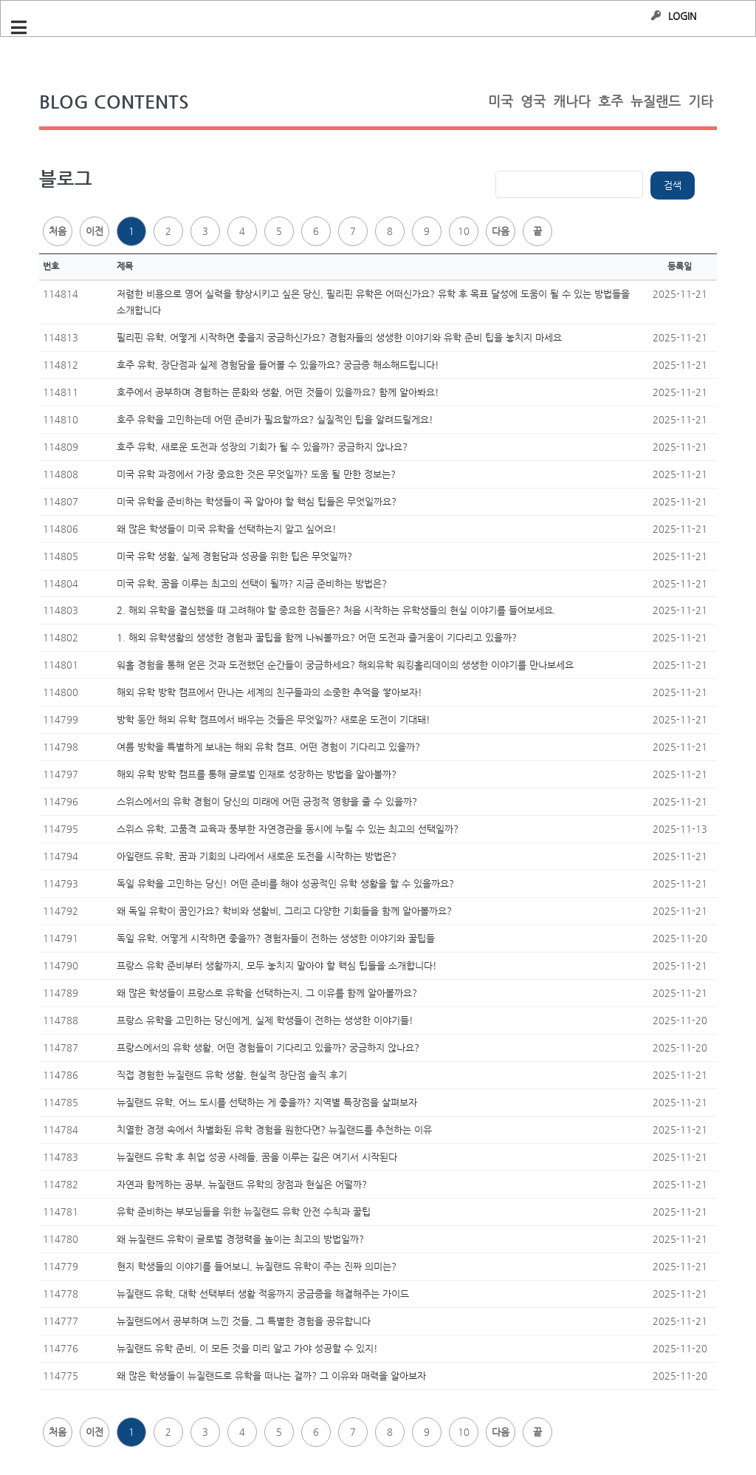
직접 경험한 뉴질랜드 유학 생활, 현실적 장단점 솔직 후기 (232, 1074)
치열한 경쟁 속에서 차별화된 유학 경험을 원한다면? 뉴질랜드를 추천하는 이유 (274, 1129)
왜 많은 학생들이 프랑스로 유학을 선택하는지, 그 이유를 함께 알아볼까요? (267, 992)
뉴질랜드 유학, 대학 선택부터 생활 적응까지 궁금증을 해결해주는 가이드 (263, 1293)
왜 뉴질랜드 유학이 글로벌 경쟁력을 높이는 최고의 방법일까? (240, 1238)
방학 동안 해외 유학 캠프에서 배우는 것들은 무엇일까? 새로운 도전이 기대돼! (273, 719)
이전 (94, 230)
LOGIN (682, 15)
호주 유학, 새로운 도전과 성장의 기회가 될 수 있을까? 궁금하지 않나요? (262, 446)
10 (464, 230)
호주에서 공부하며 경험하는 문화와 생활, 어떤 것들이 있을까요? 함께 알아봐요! (278, 392)
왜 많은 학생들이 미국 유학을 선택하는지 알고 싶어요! (227, 528)
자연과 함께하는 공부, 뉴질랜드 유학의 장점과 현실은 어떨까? (242, 1184)
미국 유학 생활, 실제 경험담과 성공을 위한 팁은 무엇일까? (234, 556)
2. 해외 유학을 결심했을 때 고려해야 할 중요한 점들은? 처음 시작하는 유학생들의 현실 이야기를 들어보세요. (336, 610)
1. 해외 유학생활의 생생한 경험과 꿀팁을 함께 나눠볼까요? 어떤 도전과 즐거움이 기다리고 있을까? (317, 637)
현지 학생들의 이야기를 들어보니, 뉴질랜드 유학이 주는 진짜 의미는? (256, 1266)
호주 (610, 101)
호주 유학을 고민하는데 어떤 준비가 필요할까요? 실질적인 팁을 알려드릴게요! (275, 419)
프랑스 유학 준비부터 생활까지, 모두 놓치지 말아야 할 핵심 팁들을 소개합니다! (277, 965)
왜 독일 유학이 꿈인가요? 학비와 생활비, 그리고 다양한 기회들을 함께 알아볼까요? (284, 910)
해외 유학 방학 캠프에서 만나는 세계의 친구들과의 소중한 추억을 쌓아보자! (269, 692)
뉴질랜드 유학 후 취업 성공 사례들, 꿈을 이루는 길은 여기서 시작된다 (257, 1156)
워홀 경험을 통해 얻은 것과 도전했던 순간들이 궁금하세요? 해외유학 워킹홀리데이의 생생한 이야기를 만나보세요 (345, 664)
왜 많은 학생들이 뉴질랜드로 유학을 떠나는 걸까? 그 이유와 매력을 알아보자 (271, 1375)
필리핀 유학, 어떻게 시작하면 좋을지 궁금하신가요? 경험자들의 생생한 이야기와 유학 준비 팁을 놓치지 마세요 (339, 337)
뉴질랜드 (655, 101)
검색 (672, 185)
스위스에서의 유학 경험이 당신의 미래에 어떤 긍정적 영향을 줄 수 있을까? (267, 801)
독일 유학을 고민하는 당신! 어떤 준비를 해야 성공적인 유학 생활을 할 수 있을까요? (285, 883)
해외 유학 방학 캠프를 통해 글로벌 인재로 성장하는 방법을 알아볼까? (256, 774)
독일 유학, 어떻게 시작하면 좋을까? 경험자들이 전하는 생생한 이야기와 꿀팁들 (276, 938)
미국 (500, 101)
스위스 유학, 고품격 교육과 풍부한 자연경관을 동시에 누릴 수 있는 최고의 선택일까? (287, 828)
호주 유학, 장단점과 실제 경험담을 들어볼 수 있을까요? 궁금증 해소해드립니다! (278, 364)
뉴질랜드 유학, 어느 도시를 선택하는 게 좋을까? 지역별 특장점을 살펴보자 (267, 1102)
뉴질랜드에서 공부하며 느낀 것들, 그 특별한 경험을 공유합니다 (244, 1320)
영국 (533, 101)
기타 (700, 101)
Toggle (26, 27)
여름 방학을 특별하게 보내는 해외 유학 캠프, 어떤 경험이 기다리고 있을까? (268, 746)
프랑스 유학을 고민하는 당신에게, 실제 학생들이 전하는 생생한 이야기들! (265, 1020)
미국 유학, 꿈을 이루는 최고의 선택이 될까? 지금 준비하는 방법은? (252, 583)
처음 (57, 230)
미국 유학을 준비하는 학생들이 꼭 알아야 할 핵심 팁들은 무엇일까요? (256, 501)
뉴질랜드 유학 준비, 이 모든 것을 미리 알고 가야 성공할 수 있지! (247, 1348)
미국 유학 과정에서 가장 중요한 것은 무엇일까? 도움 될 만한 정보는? (256, 474)
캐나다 (572, 101)
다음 (500, 230)
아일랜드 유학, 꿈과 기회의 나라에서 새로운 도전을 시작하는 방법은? (256, 856)
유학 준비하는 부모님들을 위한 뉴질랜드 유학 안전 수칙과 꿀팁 (244, 1211)
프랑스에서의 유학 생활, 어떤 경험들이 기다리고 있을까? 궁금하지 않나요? (268, 1047)
